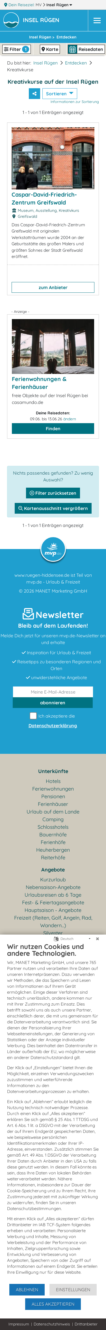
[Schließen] (97, 939)
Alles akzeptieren (53, 1304)
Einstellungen (73, 1289)
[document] (53, 1112)
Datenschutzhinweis (52, 1324)
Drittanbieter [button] (86, 1324)
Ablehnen (27, 1289)
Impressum (18, 1324)
